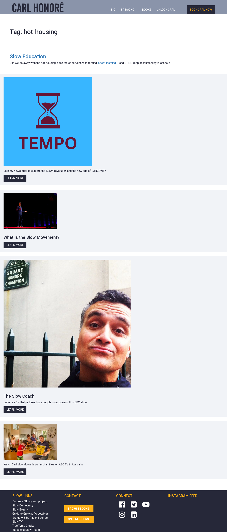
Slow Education (28, 56)
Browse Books (79, 508)
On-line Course (79, 519)
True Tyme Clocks (23, 525)
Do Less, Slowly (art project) (30, 501)
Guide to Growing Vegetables (30, 513)
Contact (72, 496)
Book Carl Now (201, 9)
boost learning (107, 63)
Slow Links (22, 496)
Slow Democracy (22, 505)
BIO (113, 9)
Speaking (129, 9)
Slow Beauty (20, 509)
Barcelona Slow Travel (26, 529)
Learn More (15, 178)
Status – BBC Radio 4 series (30, 517)
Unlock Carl (167, 9)
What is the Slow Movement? (31, 237)
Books (146, 9)
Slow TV (17, 521)
